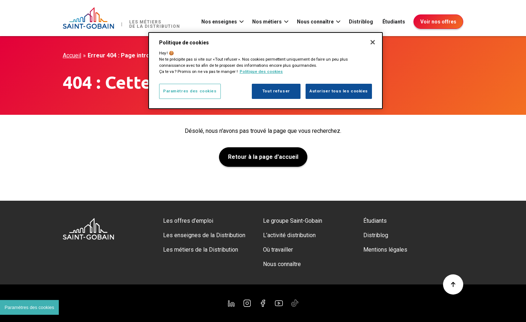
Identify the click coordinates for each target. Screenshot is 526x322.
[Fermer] (373, 42)
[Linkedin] (231, 303)
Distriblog (361, 22)
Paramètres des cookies (190, 90)
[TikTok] (294, 303)
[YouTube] (279, 303)
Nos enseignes (219, 22)
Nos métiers (267, 22)
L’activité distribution (289, 235)
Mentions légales (385, 249)
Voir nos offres (438, 22)
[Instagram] (247, 303)
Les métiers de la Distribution (200, 249)
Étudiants (393, 22)
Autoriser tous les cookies (339, 90)
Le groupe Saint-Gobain (292, 220)
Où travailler (278, 249)
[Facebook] (263, 303)
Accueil (72, 55)
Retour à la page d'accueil (263, 156)
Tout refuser (276, 90)
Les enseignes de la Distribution (204, 235)
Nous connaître (315, 22)
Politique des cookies (261, 71)
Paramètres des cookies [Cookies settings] (29, 307)
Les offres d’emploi (188, 220)
